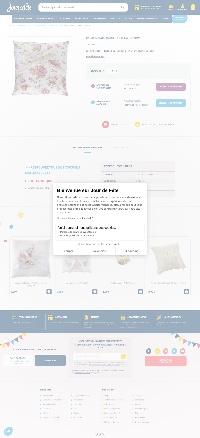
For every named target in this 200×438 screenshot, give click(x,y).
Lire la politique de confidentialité (75, 218)
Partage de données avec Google (78, 232)
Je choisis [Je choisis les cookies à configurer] (100, 251)
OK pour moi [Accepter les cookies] (131, 251)
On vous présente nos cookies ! (77, 235)
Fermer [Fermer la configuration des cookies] (68, 251)
